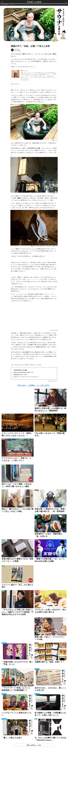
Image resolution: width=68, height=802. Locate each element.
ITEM (3, 490)
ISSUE (3, 465)
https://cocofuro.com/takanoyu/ (30, 377)
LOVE (36, 591)
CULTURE (36, 389)
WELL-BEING (4, 643)
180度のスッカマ (31, 206)
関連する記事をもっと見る (34, 745)
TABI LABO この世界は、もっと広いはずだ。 (34, 386)
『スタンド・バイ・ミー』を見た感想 (35, 279)
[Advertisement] (34, 776)
